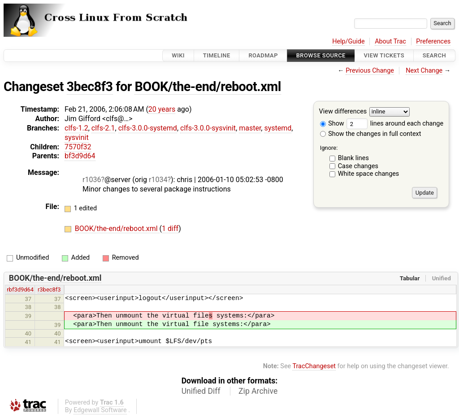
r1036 (91, 179)
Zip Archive (257, 391)
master (250, 128)
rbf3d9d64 (20, 289)
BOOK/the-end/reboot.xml (207, 86)
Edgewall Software (100, 410)
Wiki (178, 55)
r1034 (158, 179)
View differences (343, 112)
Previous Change (370, 70)
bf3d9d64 (80, 156)
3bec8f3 (90, 86)
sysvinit (77, 137)
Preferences (433, 41)
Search (434, 55)
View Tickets (384, 55)
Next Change (424, 70)
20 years (161, 109)
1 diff (170, 228)
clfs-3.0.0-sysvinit (208, 128)
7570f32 (78, 147)
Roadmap (263, 55)
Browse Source (321, 55)
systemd (277, 128)
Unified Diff (201, 391)
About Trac (390, 41)
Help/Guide (348, 41)
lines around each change (394, 123)
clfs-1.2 (76, 128)
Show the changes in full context (370, 134)
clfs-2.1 (103, 128)
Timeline (216, 55)
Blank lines (353, 158)
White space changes (368, 174)
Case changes (358, 166)
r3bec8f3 (49, 289)
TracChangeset (314, 366)
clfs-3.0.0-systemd (147, 128)
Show (332, 123)
